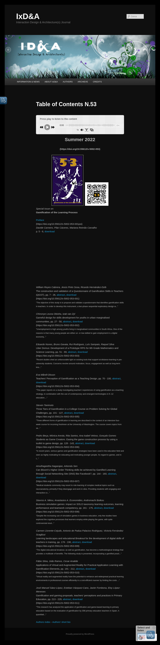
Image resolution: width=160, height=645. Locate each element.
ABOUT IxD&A (51, 82)
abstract (61, 294)
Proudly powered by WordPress (80, 634)
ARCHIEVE (83, 82)
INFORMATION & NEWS (28, 82)
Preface (40, 220)
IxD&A (28, 16)
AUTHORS (68, 82)
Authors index (43, 622)
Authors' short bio (61, 622)
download (50, 231)
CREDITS (97, 82)
